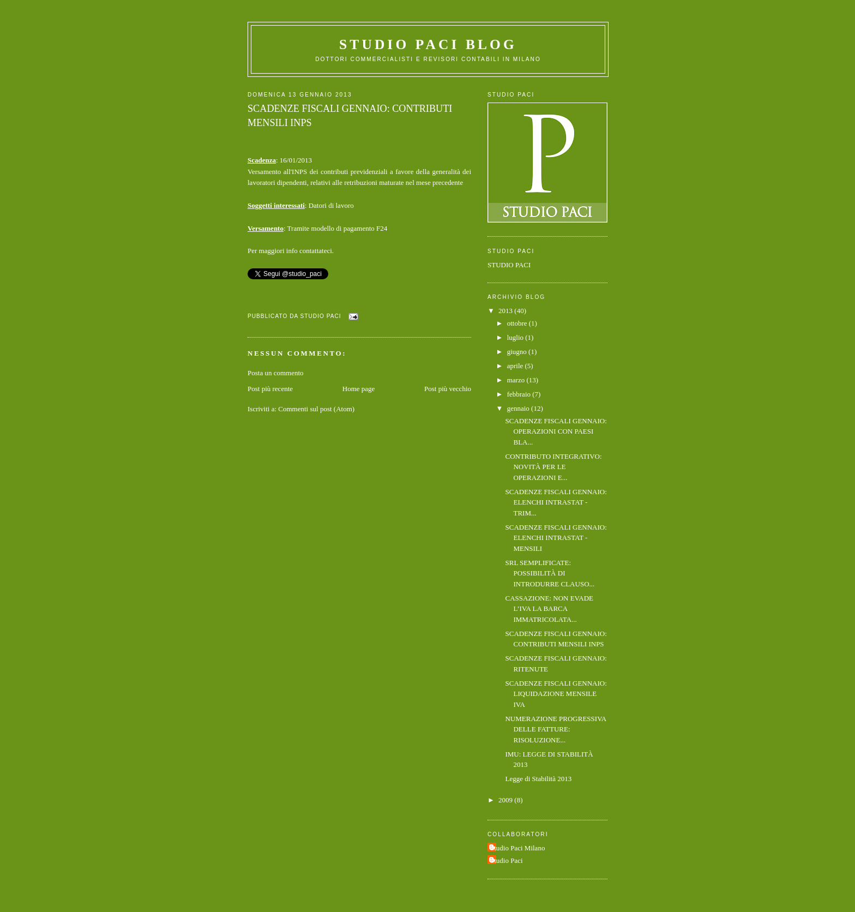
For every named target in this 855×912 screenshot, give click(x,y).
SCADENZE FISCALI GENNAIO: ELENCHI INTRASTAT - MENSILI (555, 538)
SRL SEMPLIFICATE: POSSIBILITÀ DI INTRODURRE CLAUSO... (549, 573)
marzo (517, 380)
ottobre (518, 323)
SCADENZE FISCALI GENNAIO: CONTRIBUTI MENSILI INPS (350, 115)
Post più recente (270, 389)
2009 (506, 800)
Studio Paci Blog (428, 44)
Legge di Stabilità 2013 (538, 779)
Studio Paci (506, 860)
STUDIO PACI (509, 265)
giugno (517, 351)
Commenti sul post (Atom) (316, 409)
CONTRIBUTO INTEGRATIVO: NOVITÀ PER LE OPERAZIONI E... (553, 467)
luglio (516, 337)
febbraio (520, 394)
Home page (358, 389)
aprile (516, 366)
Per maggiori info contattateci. (291, 251)
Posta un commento (276, 373)
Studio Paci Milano (517, 848)
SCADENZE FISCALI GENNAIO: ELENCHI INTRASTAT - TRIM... (555, 502)
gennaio (519, 408)
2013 (506, 311)
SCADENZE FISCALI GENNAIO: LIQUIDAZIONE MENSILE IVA (555, 694)
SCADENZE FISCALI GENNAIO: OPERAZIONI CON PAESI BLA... (555, 431)
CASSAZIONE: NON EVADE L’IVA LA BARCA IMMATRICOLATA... (549, 608)
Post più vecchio (447, 389)
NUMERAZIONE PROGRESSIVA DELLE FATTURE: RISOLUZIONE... (555, 729)
